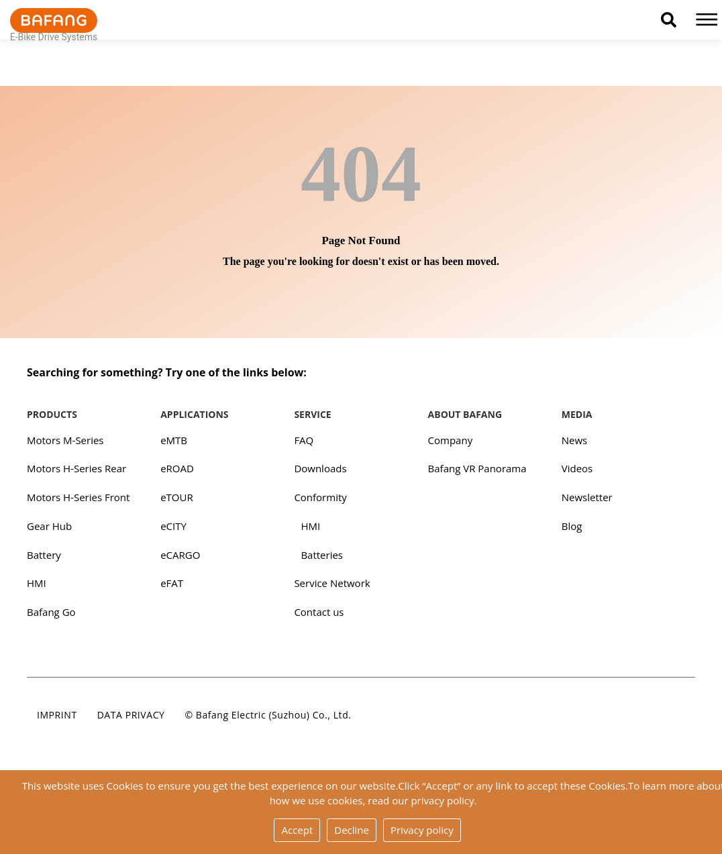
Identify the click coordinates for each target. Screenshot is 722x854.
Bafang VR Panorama (477, 468)
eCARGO (180, 555)
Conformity (320, 497)
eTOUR (176, 497)
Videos (577, 468)
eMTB (173, 440)
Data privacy (131, 714)
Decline (351, 830)
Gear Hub (49, 526)
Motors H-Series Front (78, 497)
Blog (572, 526)
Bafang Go (51, 612)
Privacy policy (422, 830)
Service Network (332, 583)
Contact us (319, 612)
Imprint (57, 714)
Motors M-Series (65, 440)
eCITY (173, 526)
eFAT (171, 583)
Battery (44, 555)
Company (450, 440)
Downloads (320, 468)
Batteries (322, 555)
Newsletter (587, 497)
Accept (297, 830)
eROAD (177, 468)
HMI (36, 583)
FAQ (303, 440)
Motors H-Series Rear (76, 468)
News (575, 440)
